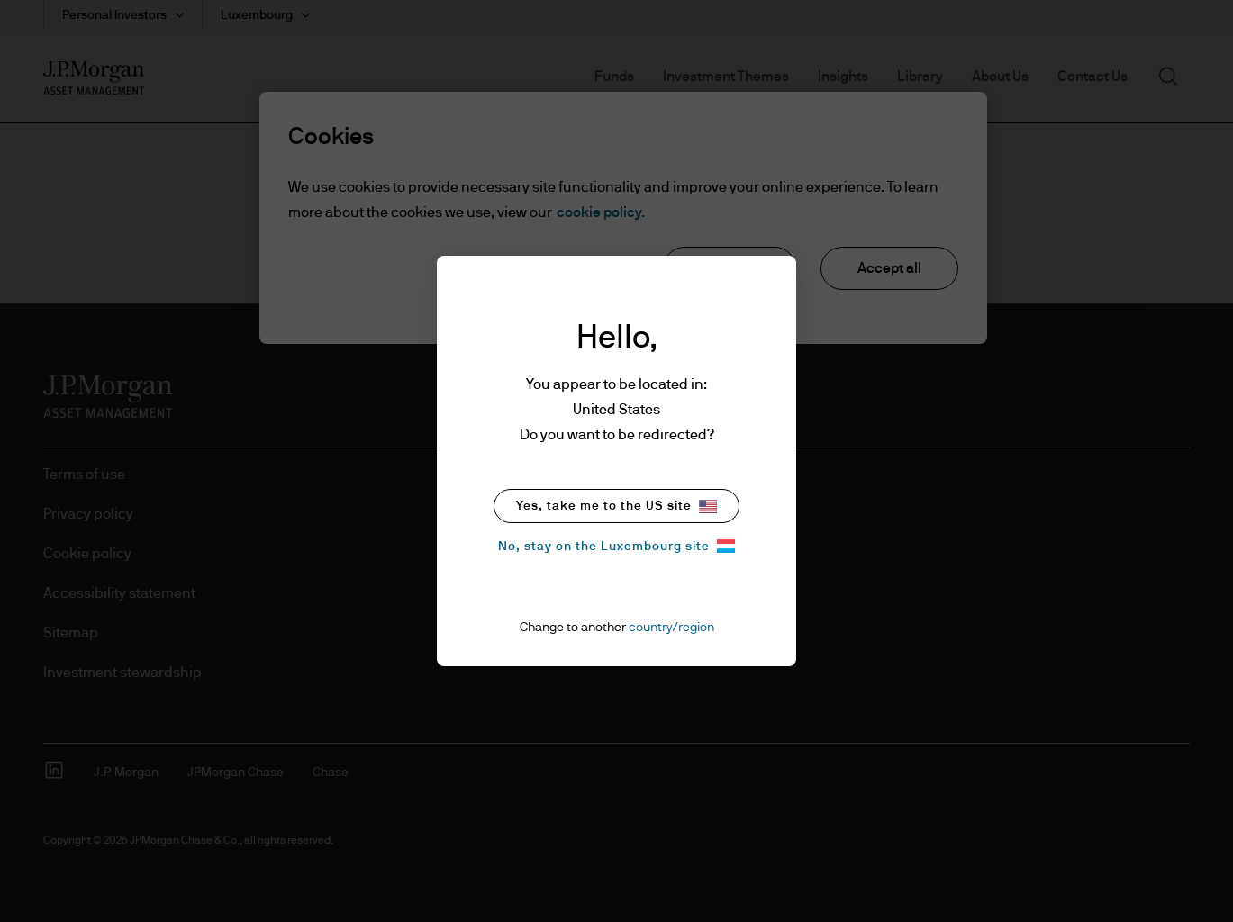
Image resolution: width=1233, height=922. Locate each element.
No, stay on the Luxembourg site (616, 546)
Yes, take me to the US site (616, 506)
